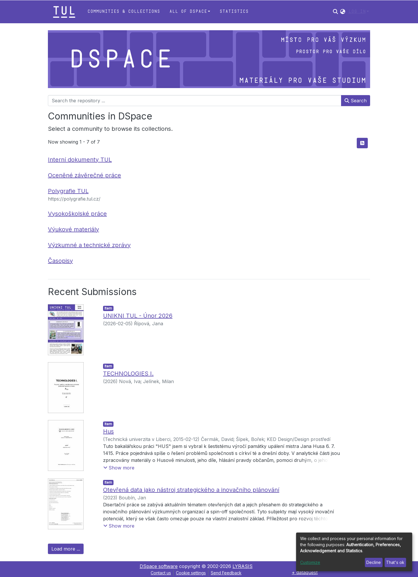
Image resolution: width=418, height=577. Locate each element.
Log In (357, 11)
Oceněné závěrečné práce (84, 175)
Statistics (233, 11)
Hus (108, 431)
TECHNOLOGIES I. (128, 373)
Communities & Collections (123, 11)
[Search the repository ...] (194, 100)
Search (356, 100)
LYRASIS (243, 566)
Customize (310, 562)
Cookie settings (191, 572)
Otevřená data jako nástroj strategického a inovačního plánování (191, 489)
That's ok (395, 562)
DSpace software (159, 566)
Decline (373, 562)
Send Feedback (226, 572)
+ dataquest (305, 572)
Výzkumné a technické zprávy (89, 245)
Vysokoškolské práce (77, 213)
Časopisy (60, 260)
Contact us (161, 572)
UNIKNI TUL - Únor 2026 (137, 315)
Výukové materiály (73, 229)
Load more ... (65, 549)
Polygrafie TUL (68, 190)
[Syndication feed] (362, 143)
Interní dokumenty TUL (80, 159)
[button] (342, 12)
